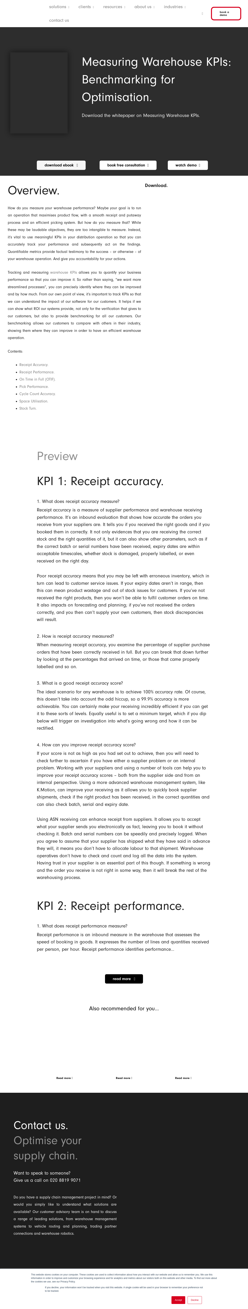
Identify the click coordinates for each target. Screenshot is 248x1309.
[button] (67, 7)
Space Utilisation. (33, 401)
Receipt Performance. (37, 372)
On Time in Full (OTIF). (37, 379)
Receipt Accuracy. (33, 365)
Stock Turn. (28, 408)
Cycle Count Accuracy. (37, 394)
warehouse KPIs (63, 272)
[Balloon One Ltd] (65, 1259)
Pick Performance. (34, 387)
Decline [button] (195, 1300)
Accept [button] (178, 1300)
